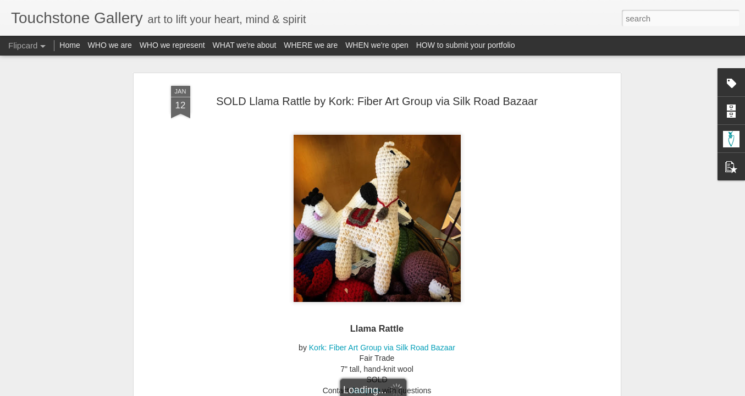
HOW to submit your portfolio (465, 45)
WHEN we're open (377, 45)
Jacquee (365, 375)
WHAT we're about (245, 45)
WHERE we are (311, 45)
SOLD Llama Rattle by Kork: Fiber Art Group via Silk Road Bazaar (377, 86)
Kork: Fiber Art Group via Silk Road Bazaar (382, 332)
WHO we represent (172, 45)
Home (69, 45)
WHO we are (110, 45)
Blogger (407, 390)
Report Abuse (439, 390)
